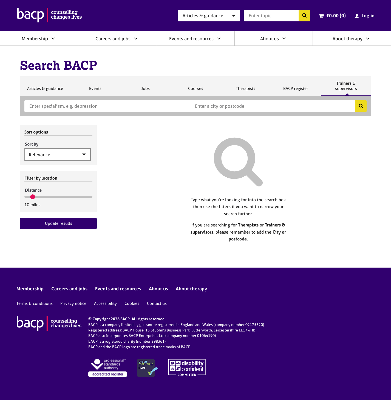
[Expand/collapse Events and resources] (219, 38)
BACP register (295, 91)
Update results (58, 223)
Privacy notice (73, 303)
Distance (33, 190)
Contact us (157, 303)
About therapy (347, 38)
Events (95, 91)
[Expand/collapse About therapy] (368, 38)
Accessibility (105, 303)
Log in (368, 15)
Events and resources (191, 38)
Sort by (31, 144)
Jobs (145, 91)
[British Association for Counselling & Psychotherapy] (49, 16)
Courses (195, 91)
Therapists (245, 91)
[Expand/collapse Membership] (53, 38)
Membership (35, 38)
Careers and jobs (113, 38)
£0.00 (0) (336, 15)
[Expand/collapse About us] (284, 38)
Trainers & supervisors (346, 88)
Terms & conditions (34, 303)
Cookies (131, 303)
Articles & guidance (45, 91)
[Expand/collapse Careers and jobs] (136, 38)
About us (269, 38)
